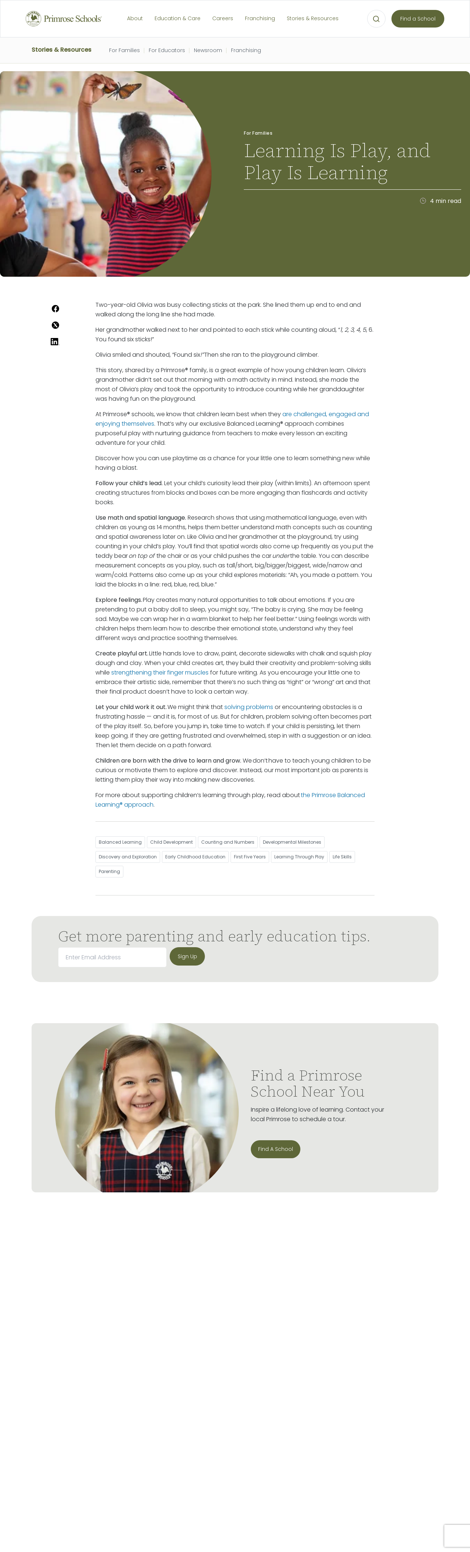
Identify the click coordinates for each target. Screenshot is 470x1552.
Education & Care (177, 18)
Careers (222, 18)
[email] (112, 957)
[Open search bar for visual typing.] (376, 19)
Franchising (260, 18)
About (135, 18)
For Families (124, 50)
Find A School (275, 1149)
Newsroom (208, 50)
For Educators (167, 50)
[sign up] (187, 956)
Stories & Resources (313, 18)
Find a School (417, 18)
